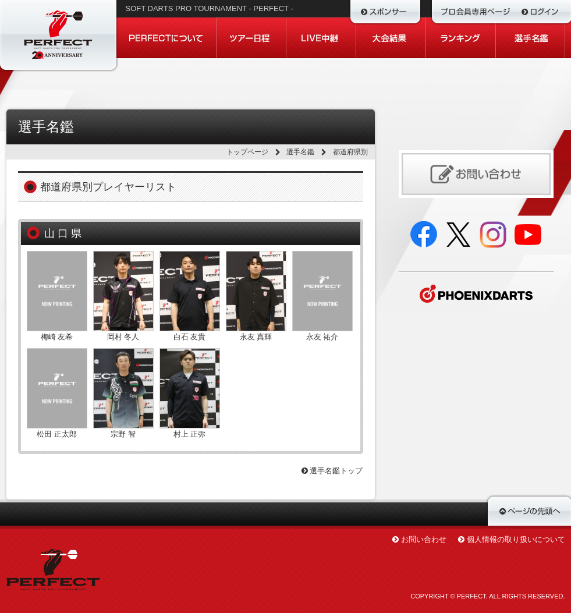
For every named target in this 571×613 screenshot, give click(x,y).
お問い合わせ (423, 539)
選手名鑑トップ (332, 470)
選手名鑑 (300, 152)
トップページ (247, 152)
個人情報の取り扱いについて (516, 539)
